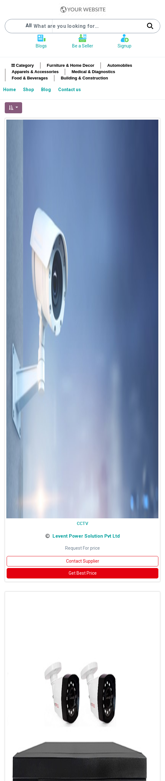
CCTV (82, 523)
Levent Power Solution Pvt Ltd (86, 536)
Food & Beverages (30, 78)
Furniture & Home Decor (70, 65)
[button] (13, 107)
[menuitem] (10, 89)
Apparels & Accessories (35, 71)
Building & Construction (84, 78)
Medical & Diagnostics (93, 71)
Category (22, 65)
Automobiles (119, 65)
